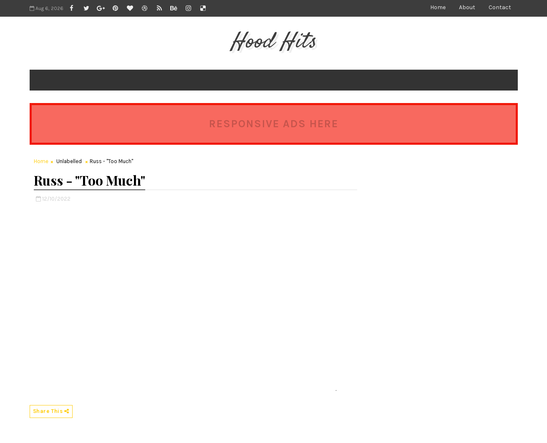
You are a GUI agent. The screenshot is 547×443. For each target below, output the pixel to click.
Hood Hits (273, 42)
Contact (500, 7)
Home (438, 7)
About (467, 7)
